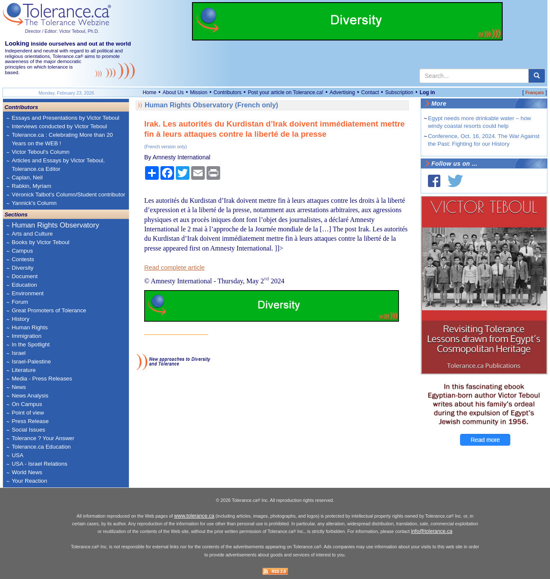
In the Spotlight (30, 344)
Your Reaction (29, 481)
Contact (370, 92)
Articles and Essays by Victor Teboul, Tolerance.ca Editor (58, 164)
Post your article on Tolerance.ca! (285, 92)
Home (149, 92)
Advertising (342, 92)
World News (27, 472)
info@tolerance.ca (431, 531)
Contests (23, 259)
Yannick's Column (34, 203)
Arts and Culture (32, 233)
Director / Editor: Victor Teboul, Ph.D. (62, 31)
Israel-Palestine (31, 361)
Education (24, 285)
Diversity (22, 268)
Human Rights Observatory (55, 225)
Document (25, 276)
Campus (22, 251)
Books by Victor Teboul (40, 242)
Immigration (26, 336)
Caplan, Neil (27, 177)
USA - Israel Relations (39, 464)
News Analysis (30, 395)
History (20, 319)
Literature (23, 370)
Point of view (28, 412)
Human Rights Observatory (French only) (211, 105)
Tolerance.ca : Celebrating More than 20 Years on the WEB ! (62, 139)
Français (534, 92)
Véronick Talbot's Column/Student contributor (68, 194)
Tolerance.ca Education (41, 447)
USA (17, 455)
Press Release (30, 421)
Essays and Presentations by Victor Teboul (65, 118)
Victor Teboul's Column (40, 152)
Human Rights (29, 327)
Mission (198, 92)
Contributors (228, 92)
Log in (427, 92)
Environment (28, 293)
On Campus (27, 404)
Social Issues (28, 429)
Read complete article (174, 267)
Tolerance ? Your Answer (43, 438)
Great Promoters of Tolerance (49, 310)
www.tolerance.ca (194, 516)
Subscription (399, 92)
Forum (20, 302)
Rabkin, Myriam (31, 186)
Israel (19, 353)
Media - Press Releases (42, 378)
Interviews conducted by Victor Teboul (59, 126)
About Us (173, 92)
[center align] (536, 76)
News (19, 387)
